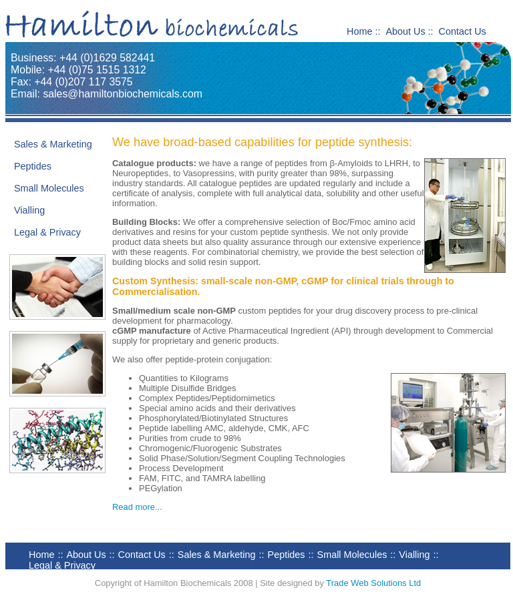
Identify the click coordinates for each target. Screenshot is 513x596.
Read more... (137, 507)
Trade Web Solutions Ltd (373, 583)
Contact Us (462, 31)
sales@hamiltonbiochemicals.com (122, 93)
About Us (405, 31)
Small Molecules (49, 188)
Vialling (29, 210)
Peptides (32, 166)
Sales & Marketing (53, 144)
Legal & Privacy (47, 232)
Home (359, 31)
